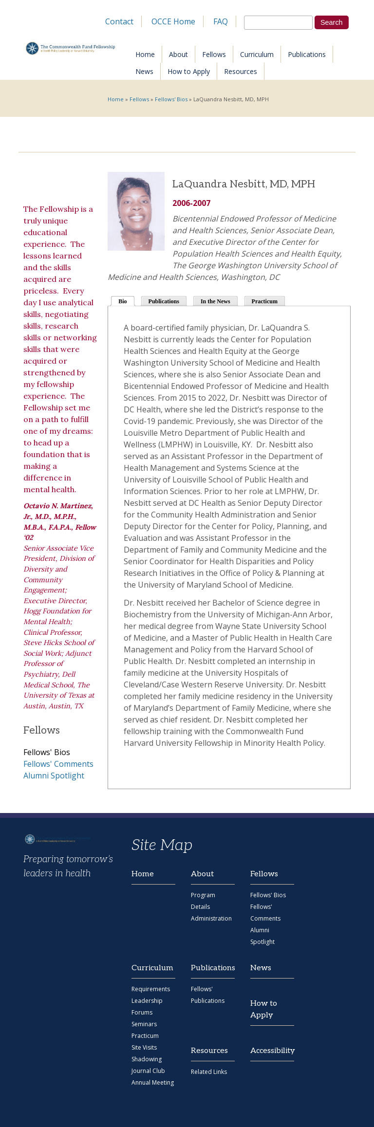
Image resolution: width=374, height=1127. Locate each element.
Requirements (150, 989)
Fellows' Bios (171, 99)
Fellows (214, 54)
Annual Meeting (152, 1082)
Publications (307, 54)
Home (145, 54)
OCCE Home (173, 21)
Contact (119, 21)
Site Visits (144, 1047)
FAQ (220, 21)
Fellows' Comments (58, 763)
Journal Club (148, 1071)
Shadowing (146, 1059)
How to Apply (189, 71)
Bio (126, 300)
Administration (211, 918)
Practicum (265, 301)
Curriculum (257, 54)
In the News (215, 301)
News (144, 71)
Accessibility (272, 1050)
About (178, 54)
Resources (240, 71)
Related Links (209, 1072)
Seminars (144, 1024)
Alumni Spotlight (53, 775)
